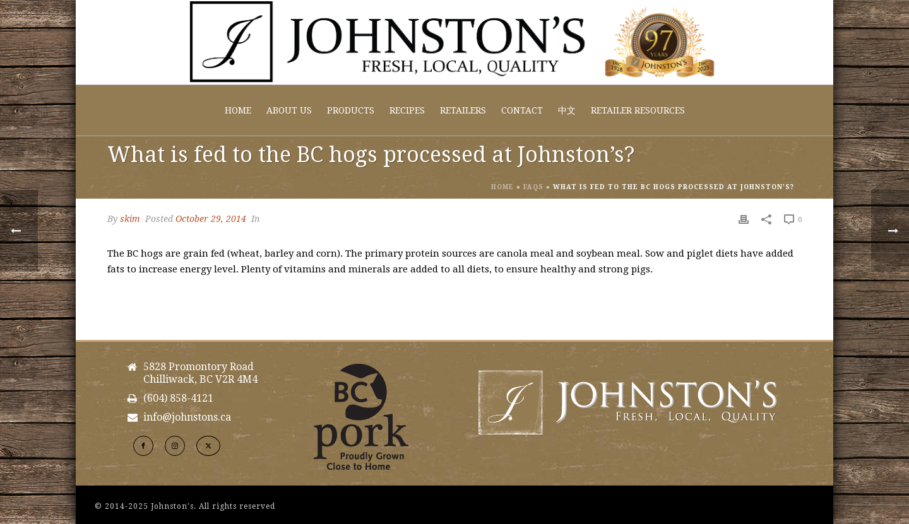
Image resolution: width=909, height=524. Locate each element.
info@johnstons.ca (187, 417)
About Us (289, 110)
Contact (522, 110)
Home (238, 110)
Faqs (533, 186)
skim (130, 219)
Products (350, 110)
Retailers (463, 110)
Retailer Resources (638, 110)
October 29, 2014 (210, 219)
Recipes (407, 110)
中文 (567, 110)
